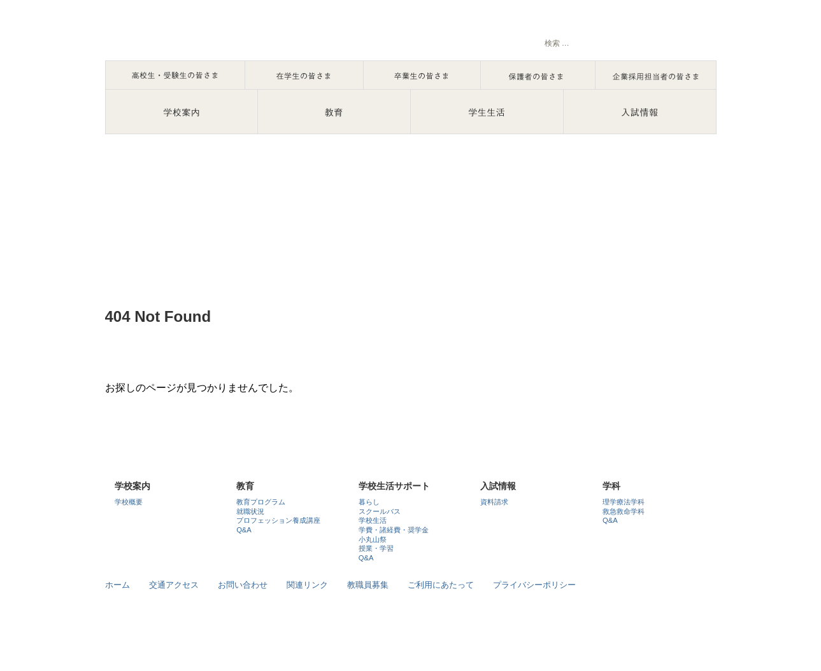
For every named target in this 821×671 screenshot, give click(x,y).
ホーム (117, 585)
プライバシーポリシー (534, 585)
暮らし (369, 502)
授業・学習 (376, 548)
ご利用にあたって (441, 585)
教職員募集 (368, 585)
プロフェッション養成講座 (278, 520)
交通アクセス (174, 585)
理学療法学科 (624, 502)
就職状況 (250, 511)
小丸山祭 (373, 539)
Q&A (244, 530)
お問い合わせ (243, 585)
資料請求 (494, 502)
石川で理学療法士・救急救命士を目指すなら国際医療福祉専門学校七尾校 (239, 35)
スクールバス (380, 511)
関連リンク (307, 585)
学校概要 (129, 502)
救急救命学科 (624, 511)
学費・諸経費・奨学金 (394, 530)
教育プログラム (260, 502)
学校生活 (373, 520)
